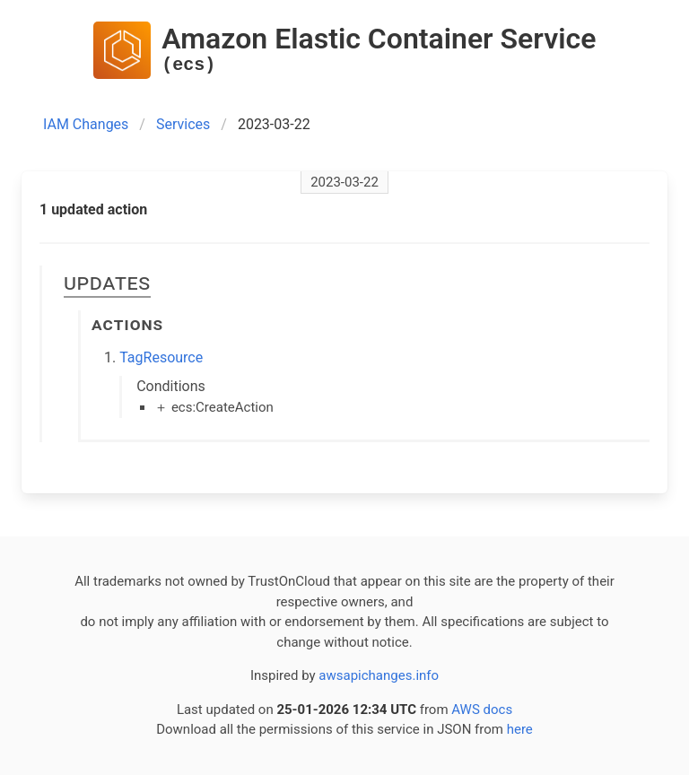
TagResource (161, 357)
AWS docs (481, 709)
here (520, 729)
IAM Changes (85, 124)
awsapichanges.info (378, 675)
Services (183, 124)
